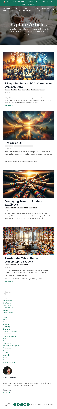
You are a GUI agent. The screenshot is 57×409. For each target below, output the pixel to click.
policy (5, 341)
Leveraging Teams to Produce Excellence (23, 203)
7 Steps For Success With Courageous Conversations (28, 85)
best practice (7, 207)
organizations (7, 334)
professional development (11, 345)
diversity (5, 315)
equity (5, 317)
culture (19, 89)
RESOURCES (45, 9)
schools (5, 353)
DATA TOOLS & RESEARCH (27, 9)
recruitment (7, 348)
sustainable (6, 355)
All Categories (7, 300)
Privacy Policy (8, 403)
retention (6, 350)
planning (5, 338)
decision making (8, 312)
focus (5, 319)
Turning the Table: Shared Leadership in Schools (22, 260)
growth (23, 89)
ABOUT (17, 9)
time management (9, 362)
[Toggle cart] (53, 9)
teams (30, 207)
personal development (10, 336)
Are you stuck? (14, 142)
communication (14, 89)
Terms (6, 405)
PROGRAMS (36, 9)
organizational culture (35, 89)
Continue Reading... (9, 105)
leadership (28, 89)
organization (7, 329)
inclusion (6, 324)
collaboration (7, 89)
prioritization (7, 343)
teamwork (42, 89)
